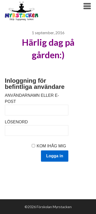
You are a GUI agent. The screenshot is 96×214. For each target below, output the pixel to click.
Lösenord (16, 122)
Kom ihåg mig (51, 146)
